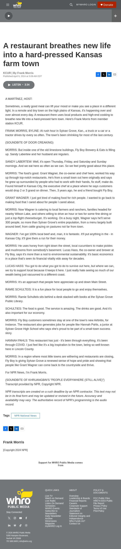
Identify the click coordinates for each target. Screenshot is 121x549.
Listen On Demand (54, 503)
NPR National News (25, 415)
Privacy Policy (100, 506)
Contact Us (74, 523)
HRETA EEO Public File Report (102, 502)
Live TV (48, 496)
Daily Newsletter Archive (53, 517)
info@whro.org (25, 541)
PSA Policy (98, 511)
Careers (73, 503)
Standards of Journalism (75, 509)
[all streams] (116, 15)
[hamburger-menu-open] (8, 5)
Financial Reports (77, 501)
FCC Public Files (101, 498)
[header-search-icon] (71, 4)
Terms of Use (99, 508)
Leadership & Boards (79, 498)
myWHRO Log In (53, 526)
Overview (73, 496)
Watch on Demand (54, 498)
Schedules (50, 506)
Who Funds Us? (77, 521)
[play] (8, 16)
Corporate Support (78, 506)
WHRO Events (52, 508)
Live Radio (50, 501)
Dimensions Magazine (51, 522)
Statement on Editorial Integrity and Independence (79, 516)
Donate (108, 4)
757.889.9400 (12, 541)
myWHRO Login (86, 4)
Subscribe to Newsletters (51, 512)
